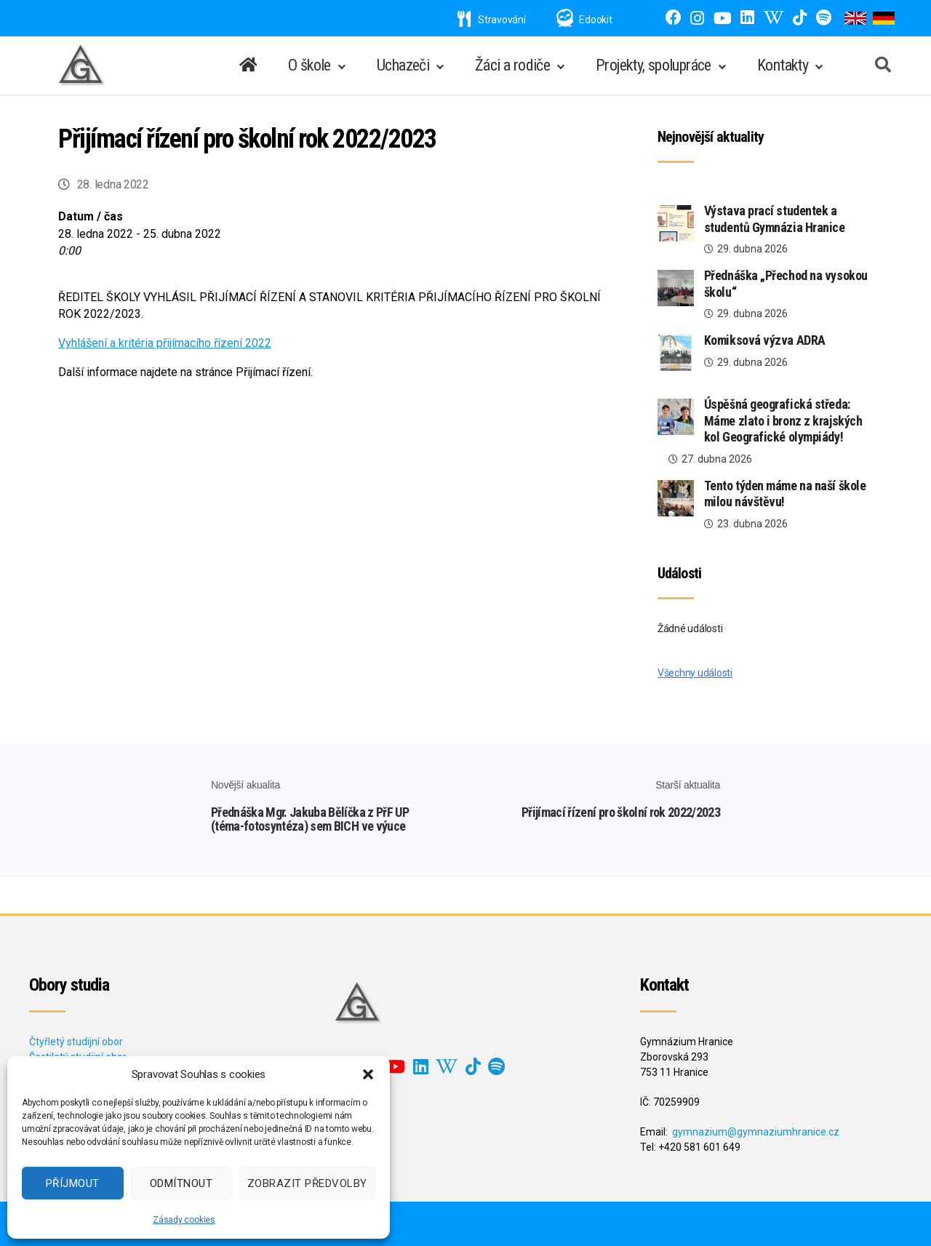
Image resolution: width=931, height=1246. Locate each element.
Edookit (595, 19)
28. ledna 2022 (113, 184)
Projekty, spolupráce (653, 65)
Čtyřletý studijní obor (76, 1041)
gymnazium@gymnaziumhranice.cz (755, 1132)
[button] (368, 1074)
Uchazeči (403, 65)
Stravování (491, 19)
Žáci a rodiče (512, 65)
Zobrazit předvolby (307, 1183)
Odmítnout (181, 1183)
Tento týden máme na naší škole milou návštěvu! (785, 494)
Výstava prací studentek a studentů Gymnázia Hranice (774, 219)
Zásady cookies (184, 1220)
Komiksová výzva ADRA (765, 340)
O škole (309, 65)
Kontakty (782, 65)
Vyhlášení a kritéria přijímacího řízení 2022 (164, 343)
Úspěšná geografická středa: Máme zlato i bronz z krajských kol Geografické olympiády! (783, 420)
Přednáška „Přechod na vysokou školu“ (786, 284)
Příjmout (73, 1183)
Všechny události (695, 673)
